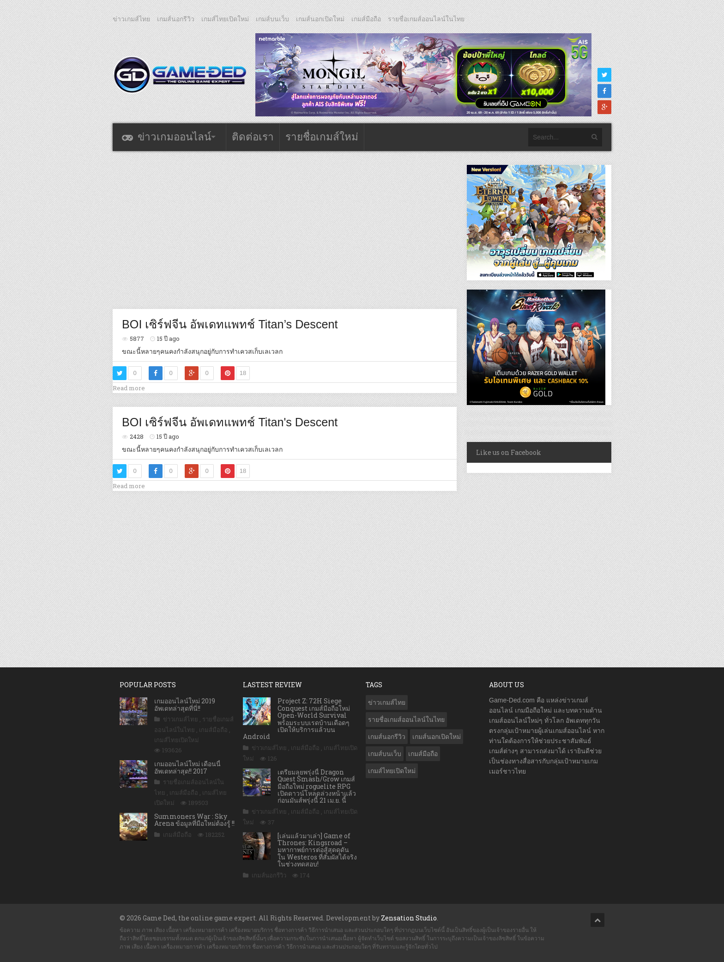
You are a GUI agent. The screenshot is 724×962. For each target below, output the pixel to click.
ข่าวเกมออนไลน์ (174, 137)
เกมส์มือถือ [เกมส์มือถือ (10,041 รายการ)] (423, 753)
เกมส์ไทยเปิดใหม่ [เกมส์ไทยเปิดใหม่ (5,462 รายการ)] (392, 770)
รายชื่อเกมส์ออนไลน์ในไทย (426, 19)
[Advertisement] (285, 229)
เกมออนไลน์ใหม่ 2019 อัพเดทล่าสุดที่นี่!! (184, 704)
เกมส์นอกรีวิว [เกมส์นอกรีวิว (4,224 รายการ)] (386, 736)
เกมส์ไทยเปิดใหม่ (225, 19)
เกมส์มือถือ (366, 19)
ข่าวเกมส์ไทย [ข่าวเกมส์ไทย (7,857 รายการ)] (386, 702)
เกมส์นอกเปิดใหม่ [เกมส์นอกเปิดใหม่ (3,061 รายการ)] (436, 736)
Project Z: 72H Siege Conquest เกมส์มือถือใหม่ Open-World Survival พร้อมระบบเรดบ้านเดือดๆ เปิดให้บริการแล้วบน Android (296, 718)
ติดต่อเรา (253, 137)
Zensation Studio (409, 918)
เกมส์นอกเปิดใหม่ (320, 19)
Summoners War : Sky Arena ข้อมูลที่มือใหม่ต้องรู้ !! (194, 820)
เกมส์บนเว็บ (272, 19)
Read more (129, 388)
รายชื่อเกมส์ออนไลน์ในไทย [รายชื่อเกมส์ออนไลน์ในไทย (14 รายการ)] (406, 719)
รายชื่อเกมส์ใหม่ (321, 137)
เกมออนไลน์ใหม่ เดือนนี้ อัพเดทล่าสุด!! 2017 (187, 767)
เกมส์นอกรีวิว (175, 19)
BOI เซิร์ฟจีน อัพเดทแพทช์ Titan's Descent (230, 422)
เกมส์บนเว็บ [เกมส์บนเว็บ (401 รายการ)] (384, 753)
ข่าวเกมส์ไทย (131, 19)
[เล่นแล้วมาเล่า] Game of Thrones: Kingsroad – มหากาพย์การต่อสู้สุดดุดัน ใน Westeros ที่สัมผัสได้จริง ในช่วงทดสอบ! (317, 850)
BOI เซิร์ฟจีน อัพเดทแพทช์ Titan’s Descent (230, 324)
